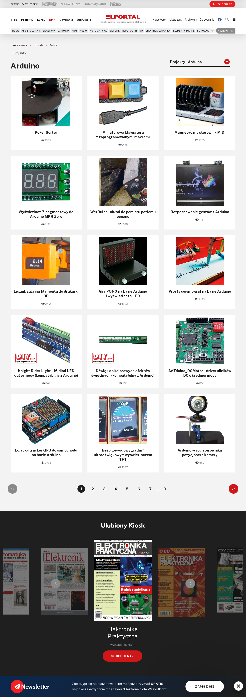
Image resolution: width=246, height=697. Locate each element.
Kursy (41, 19)
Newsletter (159, 19)
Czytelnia (66, 19)
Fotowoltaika (206, 30)
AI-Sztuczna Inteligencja (39, 30)
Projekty (27, 19)
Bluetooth (129, 30)
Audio (83, 30)
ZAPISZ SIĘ (204, 686)
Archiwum (191, 19)
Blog (14, 19)
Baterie (115, 30)
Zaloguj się (222, 4)
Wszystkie (225, 30)
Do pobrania (207, 19)
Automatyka (98, 30)
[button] (56, 583)
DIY (141, 30)
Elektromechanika (158, 30)
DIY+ (52, 19)
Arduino (63, 30)
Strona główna (19, 45)
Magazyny (175, 19)
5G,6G (15, 30)
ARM (74, 30)
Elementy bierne (183, 30)
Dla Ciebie (84, 19)
